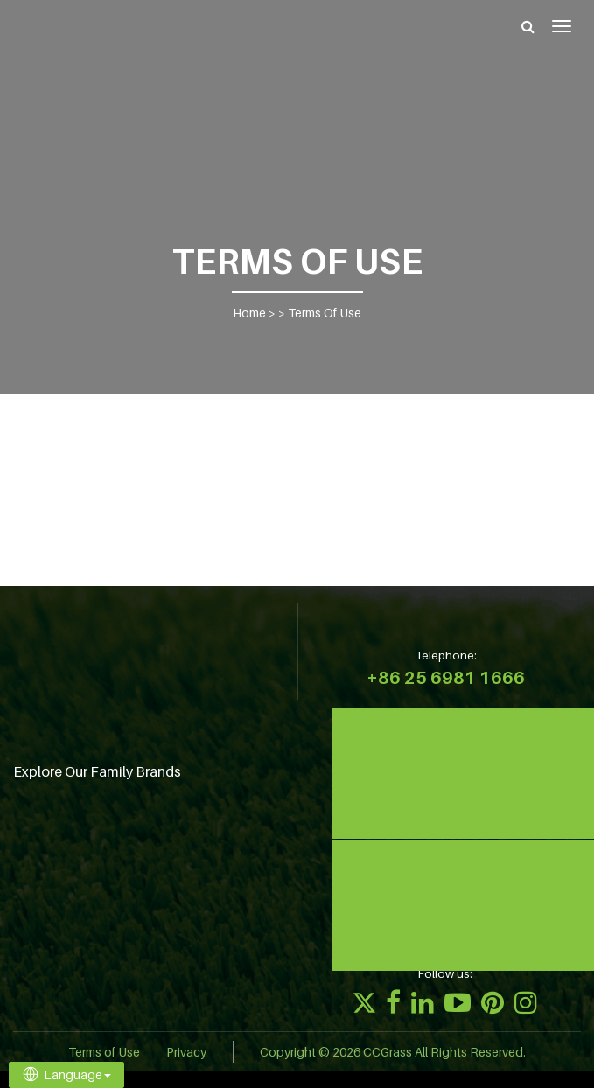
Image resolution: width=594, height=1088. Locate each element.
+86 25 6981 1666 (446, 677)
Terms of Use (104, 1051)
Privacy (186, 1051)
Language (66, 1074)
